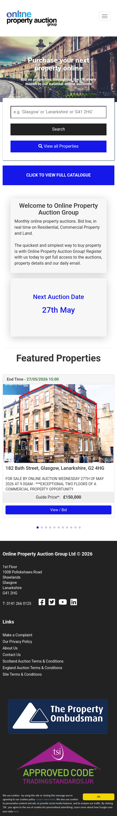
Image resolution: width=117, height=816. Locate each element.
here (16, 811)
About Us (10, 648)
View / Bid (58, 510)
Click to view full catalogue (58, 175)
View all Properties (58, 146)
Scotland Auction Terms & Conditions (33, 661)
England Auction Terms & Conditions (32, 668)
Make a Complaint (17, 635)
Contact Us (12, 655)
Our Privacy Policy (17, 641)
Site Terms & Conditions (22, 674)
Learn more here (46, 799)
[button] (38, 527)
